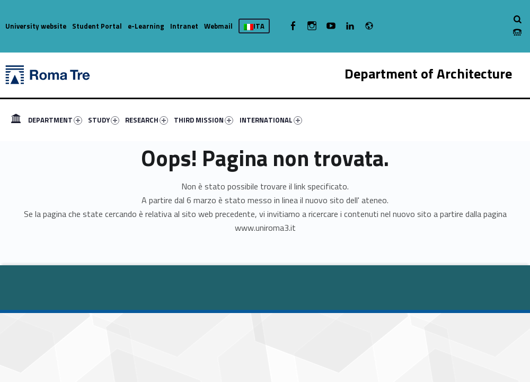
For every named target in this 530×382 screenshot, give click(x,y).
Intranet (184, 26)
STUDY (103, 120)
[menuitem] (15, 120)
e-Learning (146, 26)
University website (35, 26)
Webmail (218, 26)
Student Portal (97, 26)
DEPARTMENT (55, 120)
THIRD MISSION (203, 120)
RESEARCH (146, 120)
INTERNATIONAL (271, 120)
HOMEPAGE (15, 119)
